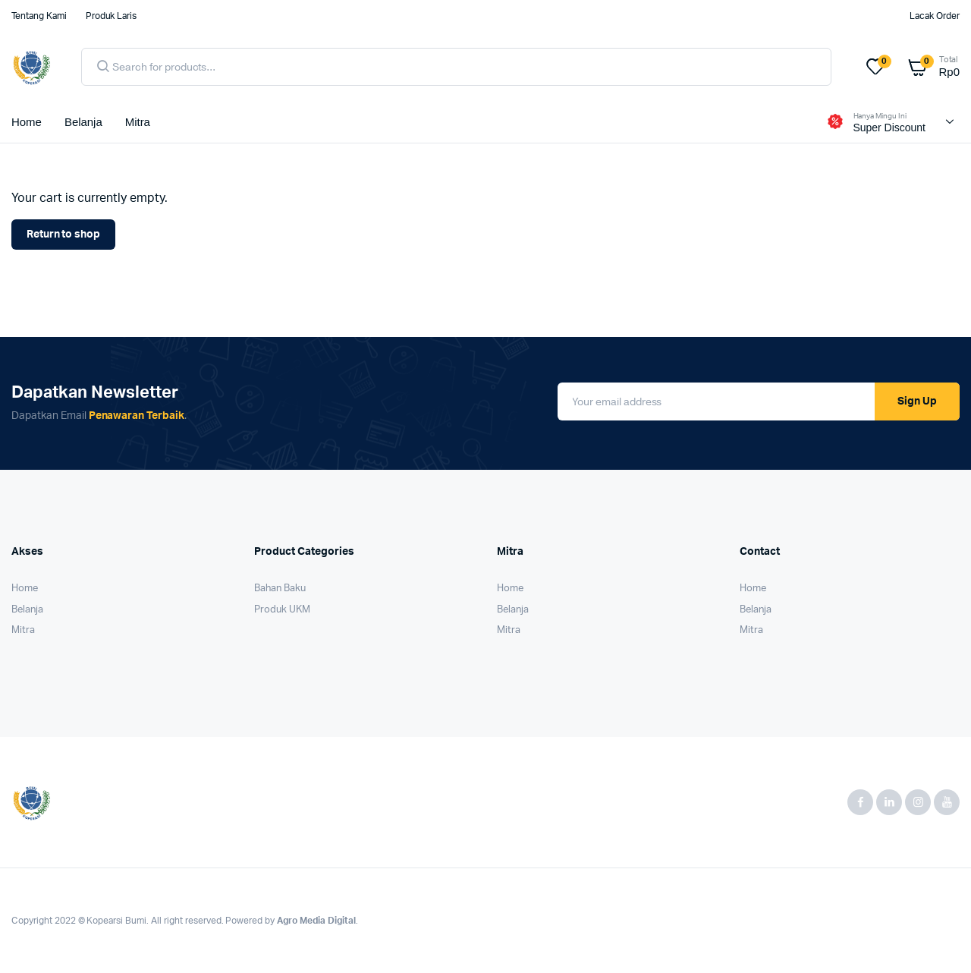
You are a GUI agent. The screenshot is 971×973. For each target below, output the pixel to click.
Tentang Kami (39, 15)
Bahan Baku (280, 589)
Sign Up (917, 401)
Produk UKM (282, 610)
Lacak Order (935, 15)
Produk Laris (111, 15)
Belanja (83, 121)
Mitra (137, 121)
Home (26, 121)
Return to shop (64, 234)
